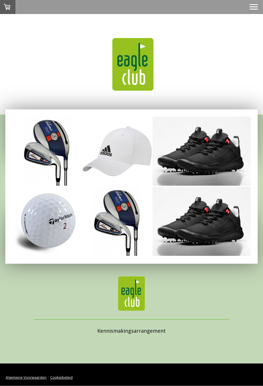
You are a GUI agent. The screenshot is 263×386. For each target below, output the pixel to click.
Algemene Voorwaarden (26, 377)
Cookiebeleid (61, 377)
